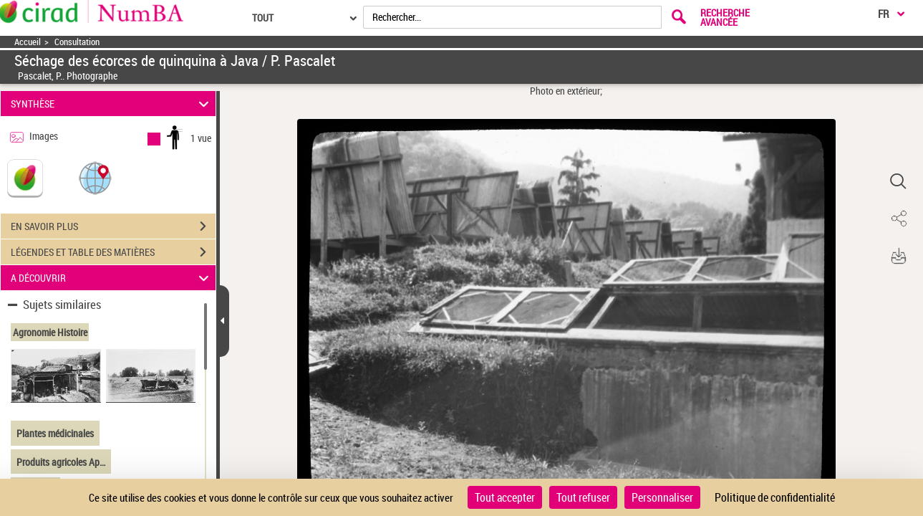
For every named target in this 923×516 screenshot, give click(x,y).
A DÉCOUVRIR (112, 277)
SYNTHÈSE (112, 103)
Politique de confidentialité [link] (775, 497)
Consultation (77, 42)
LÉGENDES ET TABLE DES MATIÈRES (113, 252)
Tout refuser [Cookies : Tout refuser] (583, 497)
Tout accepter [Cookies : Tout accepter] (505, 497)
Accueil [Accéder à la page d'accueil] (27, 42)
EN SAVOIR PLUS (113, 226)
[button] (95, 177)
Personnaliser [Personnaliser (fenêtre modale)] (662, 497)
